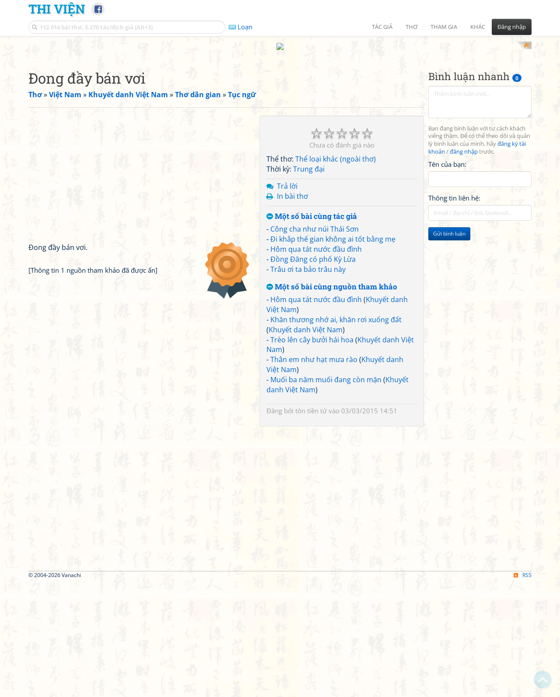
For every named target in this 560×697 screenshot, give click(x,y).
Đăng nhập (511, 27)
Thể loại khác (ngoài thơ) (335, 151)
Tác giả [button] (382, 27)
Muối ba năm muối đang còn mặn (326, 371)
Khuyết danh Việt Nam (306, 321)
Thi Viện (56, 8)
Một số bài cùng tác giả (311, 208)
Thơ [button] (411, 27)
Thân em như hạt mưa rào (313, 351)
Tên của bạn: (447, 155)
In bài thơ (292, 188)
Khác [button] (477, 27)
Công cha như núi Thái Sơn (314, 221)
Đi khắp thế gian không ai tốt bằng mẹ (333, 231)
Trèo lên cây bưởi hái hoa (312, 331)
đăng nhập (464, 144)
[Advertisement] (480, 285)
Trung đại (309, 161)
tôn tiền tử (311, 402)
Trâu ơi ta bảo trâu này (308, 261)
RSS (523, 566)
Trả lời (287, 178)
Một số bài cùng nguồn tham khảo (331, 279)
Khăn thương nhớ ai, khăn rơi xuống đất (336, 311)
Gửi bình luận (449, 225)
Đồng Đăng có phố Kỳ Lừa (313, 251)
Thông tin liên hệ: (454, 190)
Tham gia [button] (443, 27)
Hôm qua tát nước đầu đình (316, 241)
